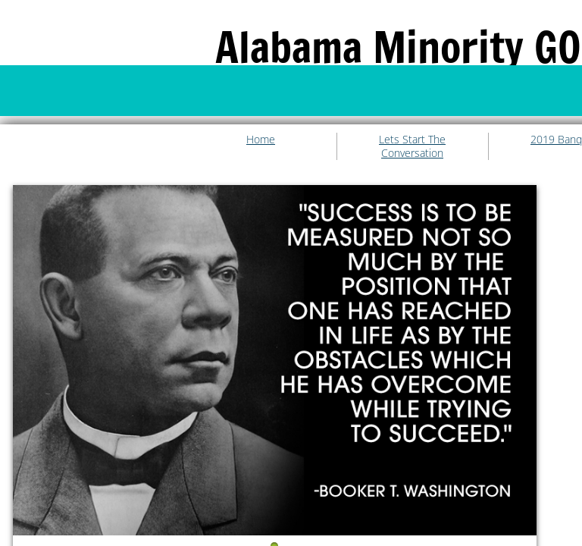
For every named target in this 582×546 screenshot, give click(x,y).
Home (260, 139)
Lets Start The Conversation (412, 146)
